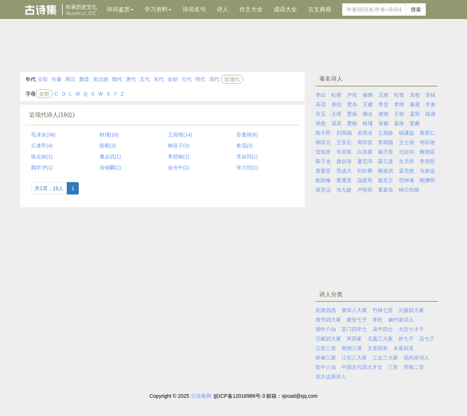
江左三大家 (385, 358)
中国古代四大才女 (361, 367)
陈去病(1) (42, 156)
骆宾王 (385, 180)
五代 (145, 79)
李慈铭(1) (178, 156)
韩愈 (321, 123)
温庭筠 (365, 180)
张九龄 (344, 190)
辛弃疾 (344, 152)
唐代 (131, 79)
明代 (200, 79)
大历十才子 (411, 329)
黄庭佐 (385, 190)
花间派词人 (416, 358)
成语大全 (285, 9)
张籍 (383, 123)
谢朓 (383, 114)
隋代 (117, 79)
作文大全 (251, 9)
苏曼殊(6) (247, 135)
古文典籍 (319, 9)
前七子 (406, 339)
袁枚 (415, 95)
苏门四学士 (354, 329)
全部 (43, 79)
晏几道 (385, 161)
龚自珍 (344, 161)
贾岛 (352, 104)
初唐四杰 (326, 310)
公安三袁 (326, 348)
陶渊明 (427, 180)
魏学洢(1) (42, 167)
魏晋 (84, 79)
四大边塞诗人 (331, 377)
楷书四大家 (328, 320)
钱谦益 (406, 133)
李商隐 (385, 142)
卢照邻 (365, 190)
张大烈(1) (247, 167)
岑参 (430, 104)
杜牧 (399, 95)
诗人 (222, 9)
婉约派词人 (401, 320)
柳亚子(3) (178, 146)
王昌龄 (385, 133)
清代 (214, 79)
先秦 (56, 79)
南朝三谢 (351, 348)
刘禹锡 (344, 133)
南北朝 (100, 79)
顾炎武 (385, 171)
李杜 (378, 320)
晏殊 (399, 123)
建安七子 (357, 320)
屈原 (336, 123)
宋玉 (321, 114)
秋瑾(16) (109, 135)
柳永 (368, 114)
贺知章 (323, 152)
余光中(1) (178, 167)
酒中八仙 (326, 329)
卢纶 (352, 95)
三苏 (393, 367)
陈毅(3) (108, 146)
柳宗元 (323, 142)
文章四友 (377, 348)
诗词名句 (194, 9)
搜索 (416, 9)
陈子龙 (323, 161)
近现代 (232, 79)
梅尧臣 (427, 152)
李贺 (383, 104)
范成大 (344, 171)
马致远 (427, 171)
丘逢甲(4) (42, 146)
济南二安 (414, 367)
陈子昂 (323, 133)
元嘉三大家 (380, 339)
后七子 (427, 339)
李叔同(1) (247, 156)
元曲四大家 (411, 310)
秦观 (415, 104)
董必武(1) (110, 156)
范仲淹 (406, 180)
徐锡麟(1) (110, 167)
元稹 (383, 95)
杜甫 (336, 95)
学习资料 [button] (157, 9)
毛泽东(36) (43, 135)
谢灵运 (323, 190)
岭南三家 (326, 358)
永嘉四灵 (403, 348)
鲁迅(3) (244, 146)
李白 (321, 95)
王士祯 (406, 142)
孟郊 (415, 114)
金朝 (172, 79)
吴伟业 (365, 133)
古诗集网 (201, 396)
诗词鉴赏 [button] (120, 9)
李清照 (427, 161)
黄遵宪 (344, 180)
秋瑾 (368, 123)
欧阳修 (323, 180)
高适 (321, 104)
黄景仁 (427, 133)
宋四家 (354, 339)
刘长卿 (365, 171)
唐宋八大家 (354, 310)
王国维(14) (180, 135)
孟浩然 (406, 171)
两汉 (70, 79)
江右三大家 (354, 358)
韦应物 (427, 142)
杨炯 (368, 95)
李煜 (399, 104)
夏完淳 (365, 161)
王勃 (399, 114)
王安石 (344, 142)
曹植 (352, 123)
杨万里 (385, 152)
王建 (368, 104)
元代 (186, 79)
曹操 (352, 114)
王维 (336, 114)
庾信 (336, 104)
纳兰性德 (409, 190)
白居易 (365, 152)
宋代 (159, 79)
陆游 (430, 114)
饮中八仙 (326, 367)
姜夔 (415, 123)
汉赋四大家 (328, 339)
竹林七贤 (383, 310)
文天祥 (406, 161)
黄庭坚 (323, 171)
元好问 (406, 152)
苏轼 (430, 95)
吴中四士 (383, 329)
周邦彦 (365, 142)
